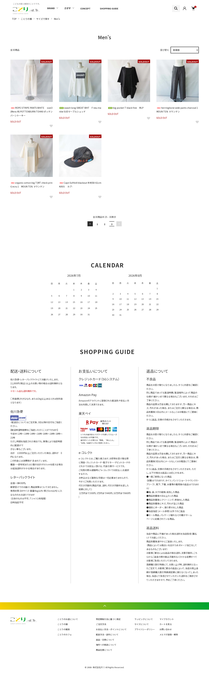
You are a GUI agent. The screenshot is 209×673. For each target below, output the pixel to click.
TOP (14, 18)
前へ (90, 223)
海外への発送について (106, 644)
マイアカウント (167, 619)
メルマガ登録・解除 (169, 634)
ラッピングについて (143, 619)
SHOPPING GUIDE (109, 8)
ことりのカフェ (64, 634)
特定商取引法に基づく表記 (108, 619)
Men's (57, 18)
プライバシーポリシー (144, 629)
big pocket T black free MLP (126, 107)
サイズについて (141, 624)
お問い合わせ (166, 629)
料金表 (16, 398)
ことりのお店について (67, 619)
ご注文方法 (101, 624)
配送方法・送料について (107, 634)
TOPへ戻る (104, 606)
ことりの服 (26, 18)
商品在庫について (104, 649)
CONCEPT (85, 8)
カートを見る (166, 624)
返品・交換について (105, 639)
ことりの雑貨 (63, 629)
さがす (67, 8)
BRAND (51, 8)
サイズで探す (42, 18)
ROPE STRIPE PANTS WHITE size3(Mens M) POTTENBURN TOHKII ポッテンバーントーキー (31, 111)
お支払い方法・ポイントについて (111, 629)
